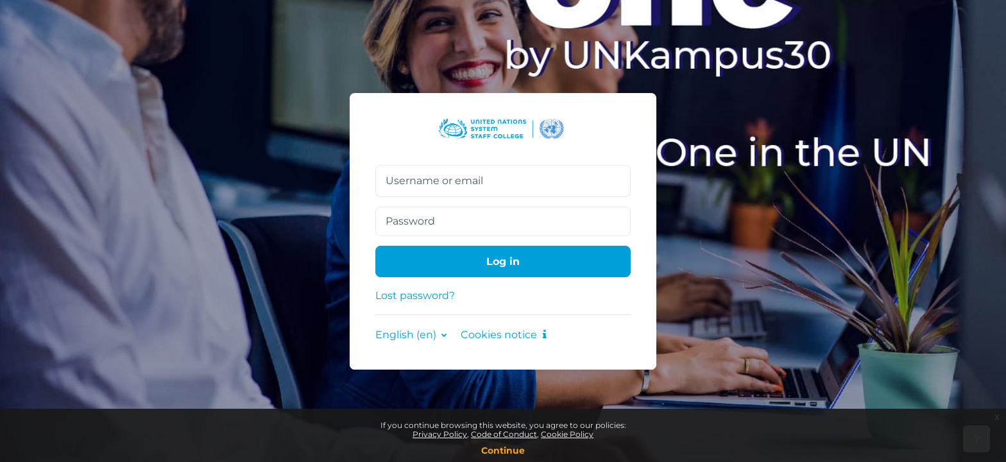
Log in (503, 261)
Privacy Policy (440, 434)
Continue (503, 450)
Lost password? (415, 295)
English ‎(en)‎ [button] (407, 335)
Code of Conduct (504, 434)
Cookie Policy (567, 434)
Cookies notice (504, 335)
